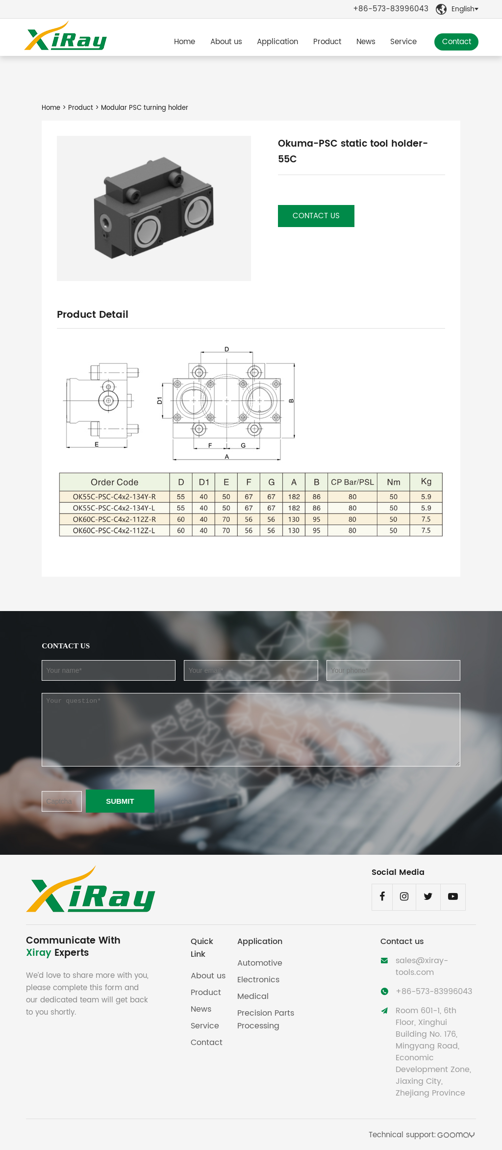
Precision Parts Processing (265, 1019)
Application (277, 42)
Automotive (259, 963)
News (366, 42)
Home (184, 42)
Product (327, 42)
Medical (253, 996)
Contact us (316, 216)
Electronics (258, 979)
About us (226, 42)
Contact (456, 42)
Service (403, 42)
